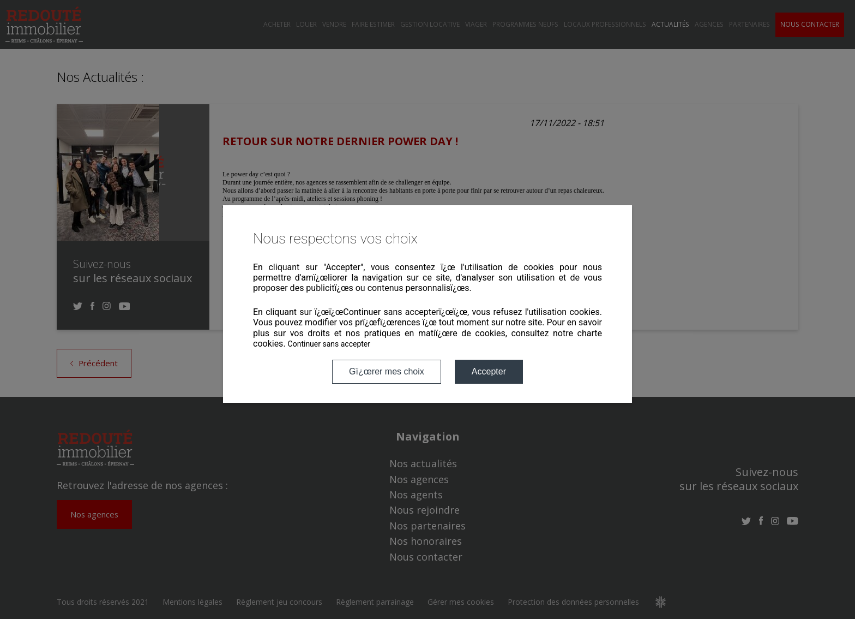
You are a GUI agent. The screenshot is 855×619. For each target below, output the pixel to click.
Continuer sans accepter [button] (329, 344)
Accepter (489, 371)
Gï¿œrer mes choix (386, 371)
